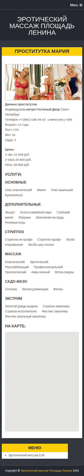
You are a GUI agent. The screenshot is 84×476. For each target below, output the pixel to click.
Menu (74, 5)
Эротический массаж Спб (26, 455)
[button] (42, 377)
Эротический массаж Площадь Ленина (42, 26)
